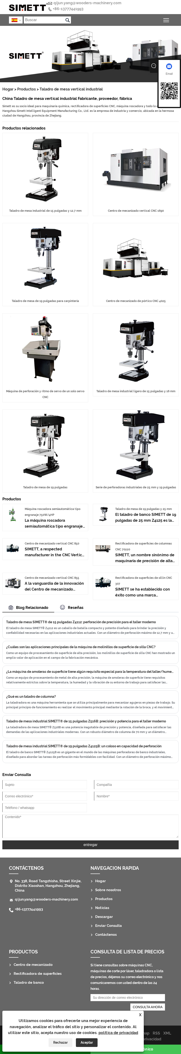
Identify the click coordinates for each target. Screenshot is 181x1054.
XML (167, 1033)
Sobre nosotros (108, 890)
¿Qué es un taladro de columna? (31, 696)
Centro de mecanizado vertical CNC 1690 (136, 210)
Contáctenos (26, 868)
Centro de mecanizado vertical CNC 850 (52, 543)
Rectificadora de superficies (38, 974)
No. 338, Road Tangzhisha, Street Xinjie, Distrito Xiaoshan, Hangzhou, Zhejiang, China (48, 886)
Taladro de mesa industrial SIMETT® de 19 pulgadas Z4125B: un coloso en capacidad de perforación (83, 746)
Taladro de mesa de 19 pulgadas (45, 487)
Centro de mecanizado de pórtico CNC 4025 (136, 301)
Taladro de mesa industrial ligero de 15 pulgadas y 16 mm (135, 391)
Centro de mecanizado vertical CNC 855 (52, 578)
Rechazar (60, 1042)
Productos (26, 89)
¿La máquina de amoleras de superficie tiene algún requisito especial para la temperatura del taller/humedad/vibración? (90, 672)
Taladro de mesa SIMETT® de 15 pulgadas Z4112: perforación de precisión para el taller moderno (81, 622)
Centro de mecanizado (33, 965)
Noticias (102, 908)
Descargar (104, 917)
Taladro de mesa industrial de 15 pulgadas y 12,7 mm (45, 210)
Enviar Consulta (108, 926)
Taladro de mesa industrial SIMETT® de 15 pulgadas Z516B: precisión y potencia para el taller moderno (86, 721)
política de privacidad (118, 1032)
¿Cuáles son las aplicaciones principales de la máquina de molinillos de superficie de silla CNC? (81, 647)
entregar (90, 845)
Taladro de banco (29, 982)
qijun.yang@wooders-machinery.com (87, 3)
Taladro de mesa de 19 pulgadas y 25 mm (143, 509)
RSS (156, 1033)
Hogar (7, 89)
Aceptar (87, 1042)
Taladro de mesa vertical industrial (71, 89)
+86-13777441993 (68, 9)
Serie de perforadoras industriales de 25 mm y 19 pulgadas (136, 487)
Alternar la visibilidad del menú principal (166, 19)
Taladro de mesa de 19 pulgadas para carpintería (45, 301)
